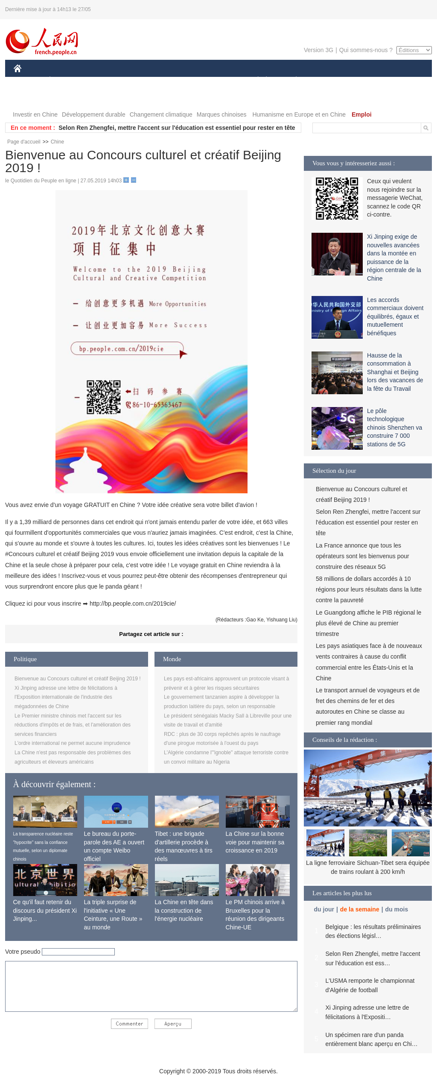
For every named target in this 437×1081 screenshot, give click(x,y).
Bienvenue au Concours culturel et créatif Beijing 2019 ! (78, 679)
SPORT (325, 80)
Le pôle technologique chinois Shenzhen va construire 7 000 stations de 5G (394, 427)
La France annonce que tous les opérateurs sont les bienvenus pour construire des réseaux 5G (362, 556)
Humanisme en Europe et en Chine (299, 114)
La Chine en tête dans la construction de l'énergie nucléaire (184, 910)
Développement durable (93, 114)
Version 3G (318, 50)
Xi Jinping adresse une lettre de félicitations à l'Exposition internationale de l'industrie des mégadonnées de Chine (66, 697)
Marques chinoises (222, 114)
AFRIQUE (140, 80)
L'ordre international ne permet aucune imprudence (73, 743)
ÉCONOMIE (65, 80)
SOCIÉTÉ (254, 80)
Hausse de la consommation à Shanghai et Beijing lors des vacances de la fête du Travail (395, 372)
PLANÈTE (292, 80)
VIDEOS (65, 97)
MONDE (104, 80)
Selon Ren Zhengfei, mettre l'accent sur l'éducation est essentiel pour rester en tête (176, 127)
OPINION (402, 80)
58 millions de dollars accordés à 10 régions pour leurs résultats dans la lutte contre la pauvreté (369, 589)
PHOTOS (31, 97)
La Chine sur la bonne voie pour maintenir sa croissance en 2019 (255, 842)
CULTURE (216, 80)
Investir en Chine (35, 114)
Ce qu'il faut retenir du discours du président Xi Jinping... (45, 910)
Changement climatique (161, 114)
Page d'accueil (24, 142)
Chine (57, 142)
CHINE (28, 80)
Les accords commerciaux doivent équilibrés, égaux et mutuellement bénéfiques (395, 316)
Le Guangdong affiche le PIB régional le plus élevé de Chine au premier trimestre (368, 623)
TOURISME (362, 80)
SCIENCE (177, 80)
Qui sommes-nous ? (366, 50)
